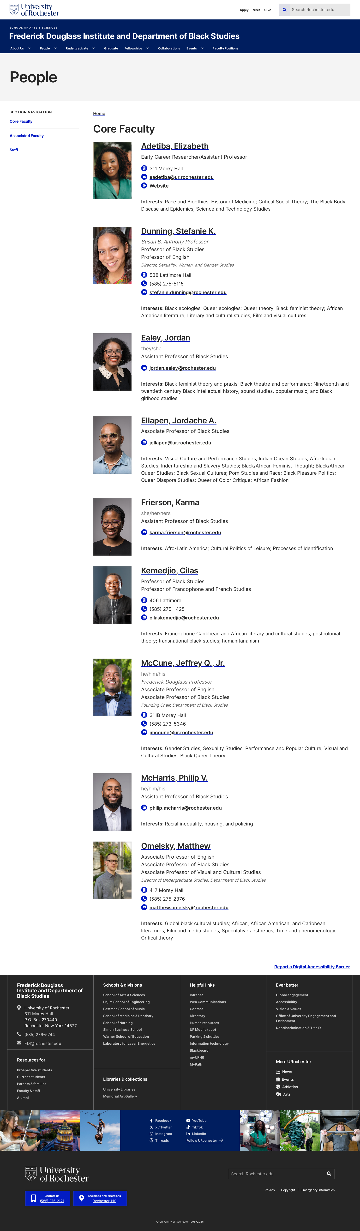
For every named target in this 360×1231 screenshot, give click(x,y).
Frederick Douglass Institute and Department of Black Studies (124, 37)
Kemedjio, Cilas (169, 570)
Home (99, 113)
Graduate (111, 48)
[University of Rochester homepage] (34, 10)
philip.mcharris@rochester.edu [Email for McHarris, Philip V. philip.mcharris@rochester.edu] (186, 807)
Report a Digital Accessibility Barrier (312, 966)
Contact (196, 1008)
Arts (283, 1094)
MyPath (196, 1064)
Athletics (287, 1086)
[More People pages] (56, 48)
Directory (197, 1015)
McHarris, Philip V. (174, 777)
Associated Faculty (27, 135)
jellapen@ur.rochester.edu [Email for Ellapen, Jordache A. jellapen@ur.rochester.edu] (180, 442)
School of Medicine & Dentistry (128, 1015)
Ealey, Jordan (165, 337)
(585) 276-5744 (39, 1034)
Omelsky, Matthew (176, 845)
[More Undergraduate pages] (94, 48)
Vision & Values (288, 1008)
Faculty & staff (28, 1090)
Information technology (209, 1043)
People (45, 48)
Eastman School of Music (124, 1008)
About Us (17, 48)
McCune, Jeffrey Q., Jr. (183, 662)
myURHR (197, 1057)
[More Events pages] (202, 48)
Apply (244, 9)
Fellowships (133, 48)
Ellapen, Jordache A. (178, 420)
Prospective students (34, 1070)
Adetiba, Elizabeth (175, 145)
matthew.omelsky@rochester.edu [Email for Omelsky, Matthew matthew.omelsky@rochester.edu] (189, 907)
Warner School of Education (126, 1036)
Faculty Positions (225, 48)
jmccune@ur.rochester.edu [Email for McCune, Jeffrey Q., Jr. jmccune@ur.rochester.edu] (181, 732)
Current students (31, 1076)
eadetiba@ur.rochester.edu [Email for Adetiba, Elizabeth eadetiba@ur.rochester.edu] (182, 177)
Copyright (288, 1190)
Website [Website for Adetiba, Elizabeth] (159, 185)
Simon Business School (122, 1029)
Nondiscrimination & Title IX (299, 1027)
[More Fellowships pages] (147, 48)
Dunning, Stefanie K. (178, 230)
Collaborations (169, 48)
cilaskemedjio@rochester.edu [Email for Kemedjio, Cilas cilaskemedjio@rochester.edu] (184, 617)
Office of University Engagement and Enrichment (306, 1018)
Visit (256, 9)
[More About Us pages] (29, 48)
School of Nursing (118, 1022)
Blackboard (199, 1050)
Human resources (204, 1022)
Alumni (23, 1097)
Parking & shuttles (205, 1036)
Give (267, 9)
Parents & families (31, 1083)
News (284, 1071)
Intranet (196, 994)
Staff (14, 149)
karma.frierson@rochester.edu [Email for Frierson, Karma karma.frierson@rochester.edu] (185, 532)
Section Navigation (31, 112)
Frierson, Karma (170, 502)
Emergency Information (318, 1190)
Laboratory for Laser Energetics (129, 1043)
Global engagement (292, 994)
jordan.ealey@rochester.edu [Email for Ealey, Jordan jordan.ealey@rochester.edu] (183, 367)
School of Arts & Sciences (34, 28)
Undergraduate (77, 48)
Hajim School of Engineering (126, 1001)
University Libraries (119, 1089)
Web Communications (208, 1001)
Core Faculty (21, 121)
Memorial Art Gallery (120, 1096)
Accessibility (286, 1001)
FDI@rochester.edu (42, 1043)
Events (191, 48)
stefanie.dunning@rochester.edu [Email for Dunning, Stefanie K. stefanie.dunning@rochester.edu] (188, 292)
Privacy (270, 1190)
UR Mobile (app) (203, 1029)
